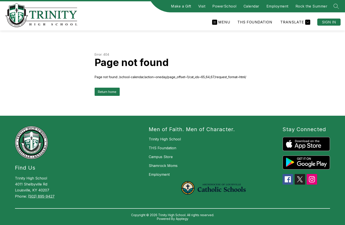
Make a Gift (181, 6)
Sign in (329, 22)
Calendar (251, 6)
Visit (202, 6)
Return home (107, 92)
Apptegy (182, 219)
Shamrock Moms (163, 165)
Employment (277, 6)
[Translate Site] (294, 22)
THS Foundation (254, 22)
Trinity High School (165, 139)
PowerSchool (224, 6)
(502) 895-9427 (41, 196)
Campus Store (161, 157)
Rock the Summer (311, 6)
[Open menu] (221, 22)
